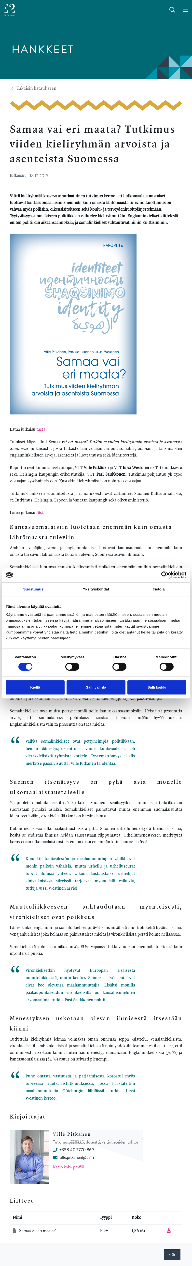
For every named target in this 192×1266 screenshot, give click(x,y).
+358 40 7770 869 (73, 1150)
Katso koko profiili (68, 1167)
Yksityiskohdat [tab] (96, 589)
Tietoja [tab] (159, 589)
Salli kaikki (156, 687)
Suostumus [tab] (33, 589)
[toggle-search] (172, 10)
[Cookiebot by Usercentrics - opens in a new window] (164, 575)
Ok (172, 1254)
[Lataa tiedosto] (169, 1230)
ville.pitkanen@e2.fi (73, 1157)
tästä (40, 429)
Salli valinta (96, 687)
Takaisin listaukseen (34, 88)
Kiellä (35, 687)
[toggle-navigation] (185, 10)
